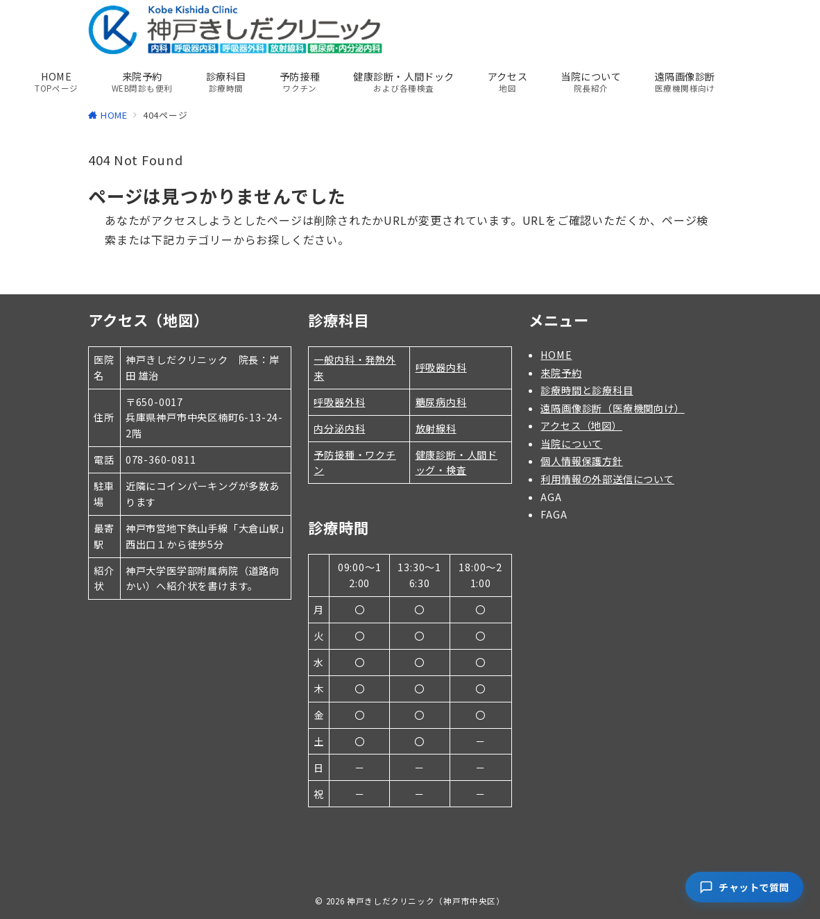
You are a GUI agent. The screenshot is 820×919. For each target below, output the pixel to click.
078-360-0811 (161, 459)
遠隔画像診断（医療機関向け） (612, 408)
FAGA (553, 514)
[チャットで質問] (744, 887)
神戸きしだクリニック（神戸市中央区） (426, 901)
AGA (550, 497)
